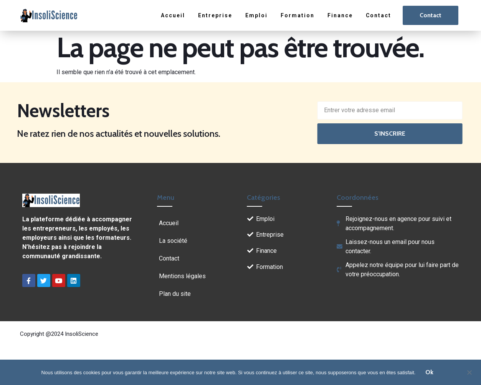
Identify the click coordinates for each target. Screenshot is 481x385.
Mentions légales (182, 276)
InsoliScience (81, 334)
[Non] (469, 371)
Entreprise (216, 15)
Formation (298, 15)
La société (173, 240)
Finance (341, 15)
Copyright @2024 (42, 334)
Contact (379, 15)
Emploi (257, 15)
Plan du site (175, 293)
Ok (429, 372)
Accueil (174, 15)
